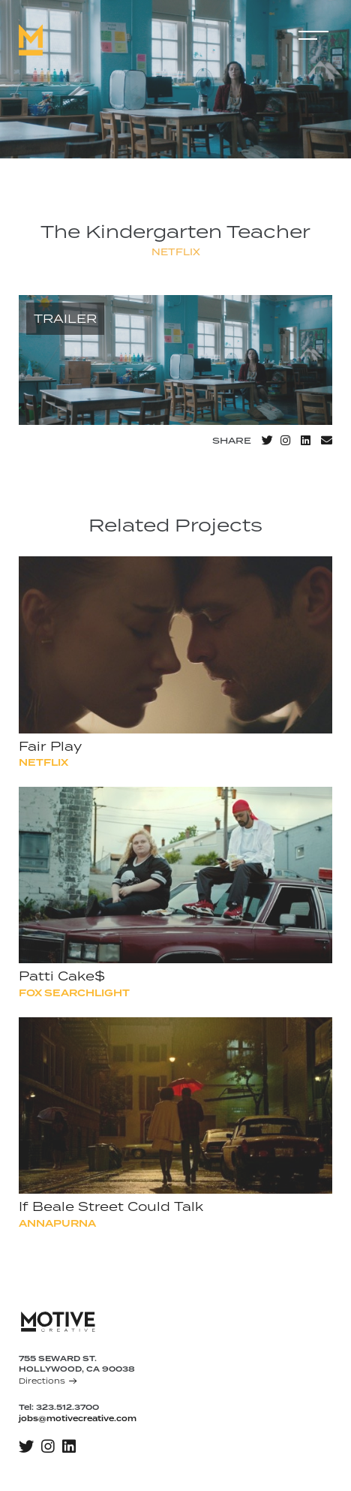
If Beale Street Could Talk (117, 1207)
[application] (175, 360)
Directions (47, 1381)
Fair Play (56, 747)
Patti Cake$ (68, 976)
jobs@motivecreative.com (77, 1419)
